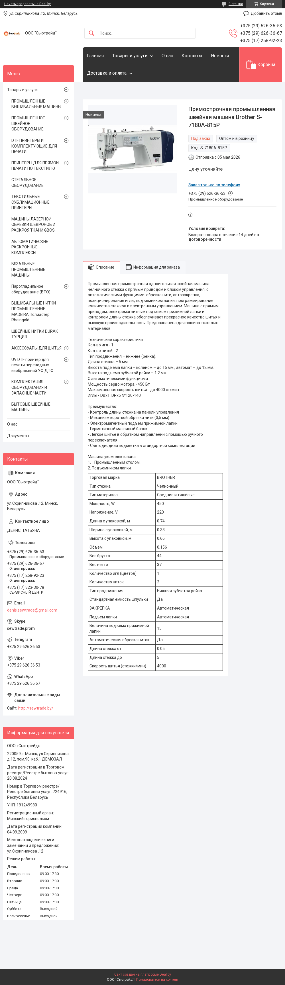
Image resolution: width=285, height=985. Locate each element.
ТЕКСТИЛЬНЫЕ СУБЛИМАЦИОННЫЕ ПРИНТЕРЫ (30, 202)
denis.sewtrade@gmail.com (32, 610)
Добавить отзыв (266, 13)
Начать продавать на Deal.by (27, 4)
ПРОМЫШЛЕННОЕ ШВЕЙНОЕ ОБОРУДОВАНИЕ (28, 123)
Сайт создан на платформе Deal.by (142, 974)
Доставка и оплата (107, 73)
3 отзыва (236, 4)
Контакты (192, 55)
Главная (95, 55)
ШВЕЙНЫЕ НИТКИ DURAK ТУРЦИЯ (34, 334)
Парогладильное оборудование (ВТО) (30, 289)
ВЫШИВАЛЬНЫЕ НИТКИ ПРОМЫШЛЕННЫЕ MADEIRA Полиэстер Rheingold (33, 311)
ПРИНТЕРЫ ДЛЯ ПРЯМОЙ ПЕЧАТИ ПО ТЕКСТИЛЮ (35, 166)
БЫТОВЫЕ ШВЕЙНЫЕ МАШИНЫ (30, 407)
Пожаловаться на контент (157, 980)
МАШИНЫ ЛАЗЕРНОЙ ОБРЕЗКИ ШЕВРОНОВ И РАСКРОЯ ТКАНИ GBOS (33, 224)
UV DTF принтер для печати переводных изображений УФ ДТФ (32, 365)
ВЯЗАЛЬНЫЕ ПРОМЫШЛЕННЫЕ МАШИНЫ (28, 269)
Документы (18, 436)
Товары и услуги (129, 55)
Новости (220, 55)
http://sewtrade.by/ (35, 708)
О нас (167, 55)
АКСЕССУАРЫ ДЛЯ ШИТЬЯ (36, 348)
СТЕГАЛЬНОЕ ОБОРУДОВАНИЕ (27, 182)
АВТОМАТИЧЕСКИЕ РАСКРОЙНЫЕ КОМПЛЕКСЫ (29, 247)
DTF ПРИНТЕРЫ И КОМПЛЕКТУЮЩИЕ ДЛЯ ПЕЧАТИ (34, 146)
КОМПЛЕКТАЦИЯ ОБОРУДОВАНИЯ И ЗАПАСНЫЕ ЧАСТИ (29, 387)
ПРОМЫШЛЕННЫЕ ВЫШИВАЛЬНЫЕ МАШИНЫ (36, 104)
